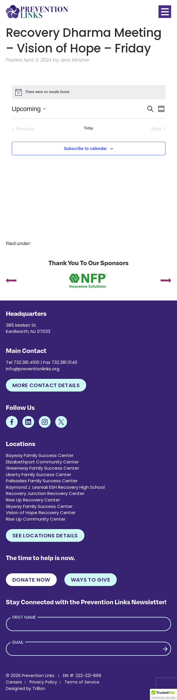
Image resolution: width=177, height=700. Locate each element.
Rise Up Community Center (36, 519)
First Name (24, 617)
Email (18, 642)
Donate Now (31, 579)
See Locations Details (45, 535)
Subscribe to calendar (85, 148)
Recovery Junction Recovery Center (45, 493)
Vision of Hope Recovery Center (41, 512)
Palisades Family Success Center (42, 481)
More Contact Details (46, 385)
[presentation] (11, 281)
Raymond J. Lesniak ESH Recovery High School (55, 487)
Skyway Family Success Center (39, 506)
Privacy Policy (43, 682)
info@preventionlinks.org (32, 369)
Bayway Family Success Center (40, 455)
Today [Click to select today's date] (88, 128)
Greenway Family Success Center (42, 468)
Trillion (38, 688)
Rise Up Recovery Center (33, 500)
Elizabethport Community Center (42, 462)
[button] (163, 694)
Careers (14, 682)
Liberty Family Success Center (38, 474)
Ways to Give (90, 579)
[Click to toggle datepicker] (29, 109)
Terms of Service (81, 682)
